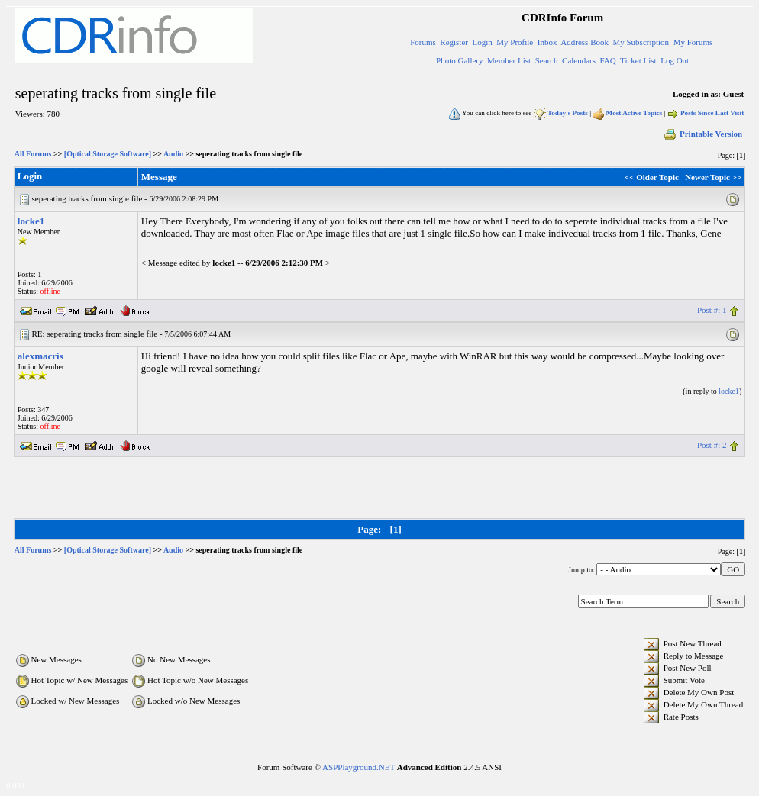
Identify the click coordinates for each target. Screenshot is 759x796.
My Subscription (640, 42)
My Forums (693, 42)
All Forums (33, 154)
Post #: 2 (712, 445)
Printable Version (702, 133)
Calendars (579, 60)
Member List (509, 60)
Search (546, 60)
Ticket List (638, 60)
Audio (173, 154)
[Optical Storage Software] (107, 154)
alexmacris (40, 356)
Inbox (547, 42)
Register (454, 42)
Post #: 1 (712, 309)
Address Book (584, 42)
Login (482, 42)
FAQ (608, 60)
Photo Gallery (459, 60)
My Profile (514, 42)
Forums (423, 42)
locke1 (31, 221)
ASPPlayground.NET (358, 767)
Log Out (674, 60)
